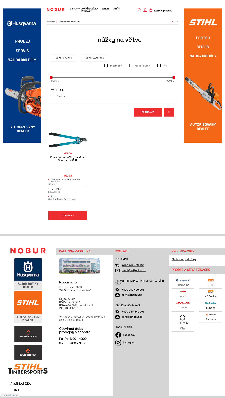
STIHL (210, 282)
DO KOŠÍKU (67, 215)
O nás (116, 8)
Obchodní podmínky (184, 259)
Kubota (210, 305)
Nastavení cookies (10, 395)
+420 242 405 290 (133, 265)
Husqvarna (183, 282)
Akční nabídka (89, 8)
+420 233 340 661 (133, 311)
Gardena (211, 317)
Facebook (129, 334)
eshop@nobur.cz (132, 316)
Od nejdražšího (63, 58)
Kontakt (86, 11)
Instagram (129, 342)
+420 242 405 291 (133, 289)
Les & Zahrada (51, 21)
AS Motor (211, 294)
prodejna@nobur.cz (134, 270)
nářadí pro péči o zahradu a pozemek (69, 21)
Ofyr (182, 321)
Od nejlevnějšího (95, 58)
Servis (105, 8)
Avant (182, 294)
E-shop (73, 8)
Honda (183, 305)
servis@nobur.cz (132, 294)
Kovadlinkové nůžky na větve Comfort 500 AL (67, 159)
